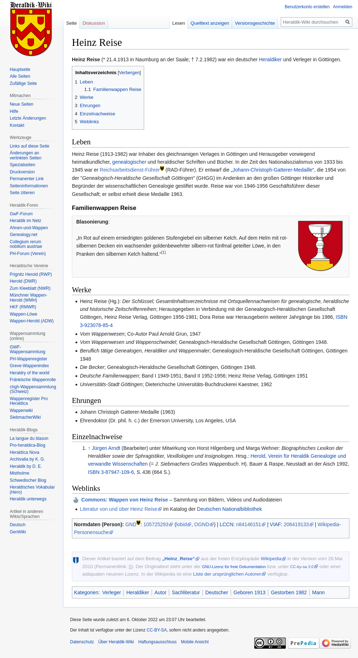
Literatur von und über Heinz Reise (118, 509)
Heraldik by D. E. (26, 466)
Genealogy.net (23, 234)
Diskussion (94, 23)
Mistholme (19, 473)
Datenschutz (82, 641)
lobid (181, 524)
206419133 (296, 524)
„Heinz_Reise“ (178, 558)
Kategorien (86, 592)
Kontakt (17, 125)
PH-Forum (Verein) (28, 253)
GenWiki (18, 531)
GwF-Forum (21, 213)
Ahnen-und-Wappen (29, 227)
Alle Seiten (20, 76)
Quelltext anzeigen (210, 23)
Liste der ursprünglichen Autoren (227, 574)
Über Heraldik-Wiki (116, 641)
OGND (201, 524)
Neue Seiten (21, 104)
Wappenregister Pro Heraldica (29, 401)
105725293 (155, 524)
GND (130, 524)
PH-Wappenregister (28, 358)
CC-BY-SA (157, 630)
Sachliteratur (186, 592)
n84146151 (248, 524)
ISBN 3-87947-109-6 (111, 472)
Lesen (178, 23)
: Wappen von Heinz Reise (124, 500)
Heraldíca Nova (24, 452)
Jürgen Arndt (106, 448)
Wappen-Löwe (23, 314)
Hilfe (14, 111)
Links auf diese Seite (29, 146)
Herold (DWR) (23, 281)
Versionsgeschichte (255, 23)
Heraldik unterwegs (28, 498)
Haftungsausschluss (157, 641)
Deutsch (17, 524)
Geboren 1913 (250, 592)
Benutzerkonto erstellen (307, 6)
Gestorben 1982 (288, 592)
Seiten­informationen (29, 185)
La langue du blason (29, 438)
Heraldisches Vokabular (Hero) (32, 490)
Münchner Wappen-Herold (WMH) (28, 298)
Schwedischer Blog (28, 480)
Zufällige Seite (23, 83)
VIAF (275, 524)
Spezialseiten (22, 164)
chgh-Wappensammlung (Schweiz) (33, 389)
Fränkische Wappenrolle (33, 379)
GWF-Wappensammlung (27, 350)
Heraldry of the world (29, 372)
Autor (160, 592)
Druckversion (22, 171)
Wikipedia (271, 558)
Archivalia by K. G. (27, 459)
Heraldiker (270, 59)
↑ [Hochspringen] (89, 448)
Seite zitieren (22, 192)
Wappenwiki (21, 410)
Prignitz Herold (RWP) (31, 274)
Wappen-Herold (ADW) (32, 320)
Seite (71, 23)
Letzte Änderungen (28, 118)
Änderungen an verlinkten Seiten (25, 155)
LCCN (226, 524)
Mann (318, 592)
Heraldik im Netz (25, 220)
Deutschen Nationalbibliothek (229, 509)
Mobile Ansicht (195, 641)
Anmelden (342, 6)
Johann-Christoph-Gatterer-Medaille (272, 170)
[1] (163, 252)
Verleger (111, 592)
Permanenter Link (27, 178)
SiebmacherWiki (25, 417)
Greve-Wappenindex (29, 365)
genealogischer (129, 162)
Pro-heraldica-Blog (27, 445)
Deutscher (216, 592)
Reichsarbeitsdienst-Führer (130, 170)
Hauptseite (20, 69)
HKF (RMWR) (23, 306)
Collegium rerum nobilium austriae (26, 244)
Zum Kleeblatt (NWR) (30, 288)
